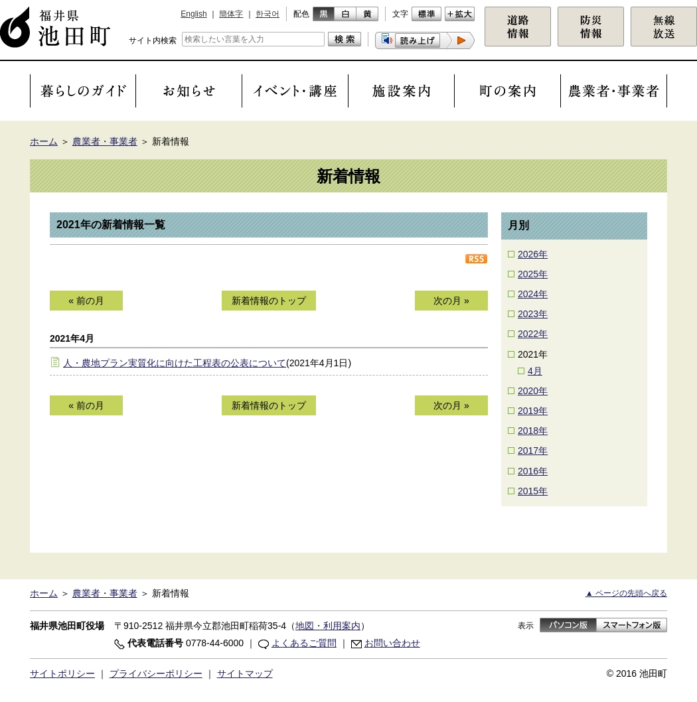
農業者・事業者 (104, 141)
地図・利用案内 (327, 625)
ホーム (44, 141)
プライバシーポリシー (156, 673)
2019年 (533, 410)
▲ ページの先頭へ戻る (626, 593)
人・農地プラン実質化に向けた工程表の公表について (174, 363)
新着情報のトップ (269, 300)
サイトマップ (245, 673)
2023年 (533, 314)
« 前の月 (86, 300)
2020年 (533, 391)
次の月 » (451, 300)
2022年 (533, 333)
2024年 (533, 294)
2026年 (533, 254)
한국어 (267, 14)
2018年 (533, 430)
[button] (425, 40)
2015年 (533, 491)
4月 (535, 371)
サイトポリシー (62, 673)
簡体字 (231, 14)
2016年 (533, 471)
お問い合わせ (392, 643)
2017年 (533, 450)
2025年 (533, 274)
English (193, 14)
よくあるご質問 (304, 643)
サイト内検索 (153, 40)
